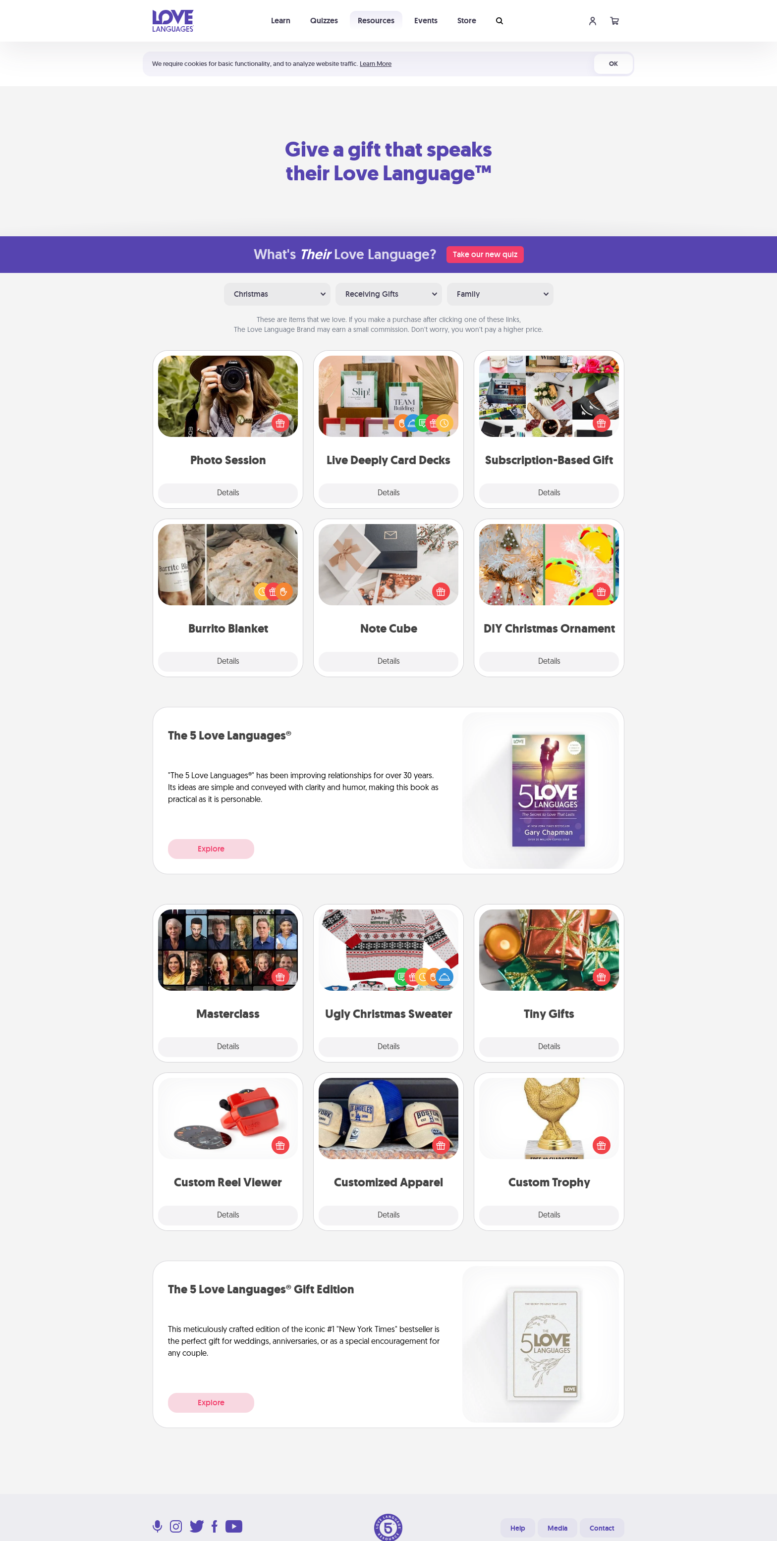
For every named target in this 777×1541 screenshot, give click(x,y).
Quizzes (324, 20)
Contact (602, 1528)
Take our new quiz (485, 254)
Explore (211, 849)
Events (426, 20)
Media (557, 1528)
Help (517, 1528)
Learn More (375, 63)
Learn (280, 20)
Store (466, 20)
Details (228, 493)
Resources (376, 20)
